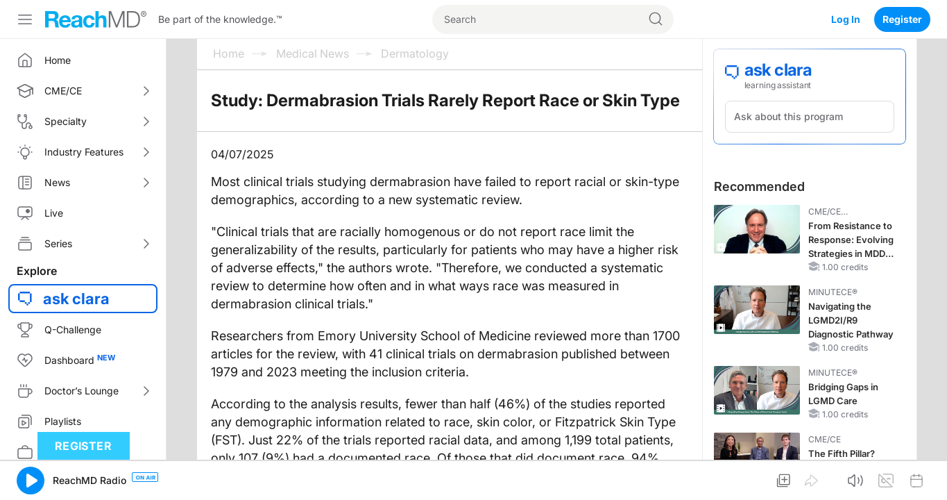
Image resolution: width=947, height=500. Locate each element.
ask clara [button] (76, 299)
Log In (845, 19)
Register (902, 19)
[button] (30, 480)
